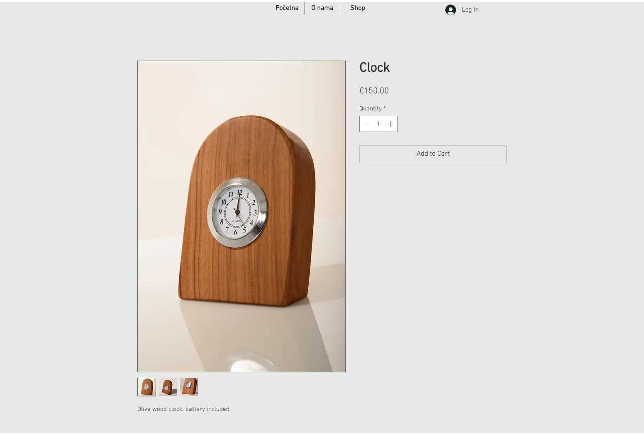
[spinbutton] (378, 124)
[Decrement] (366, 124)
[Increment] (391, 124)
